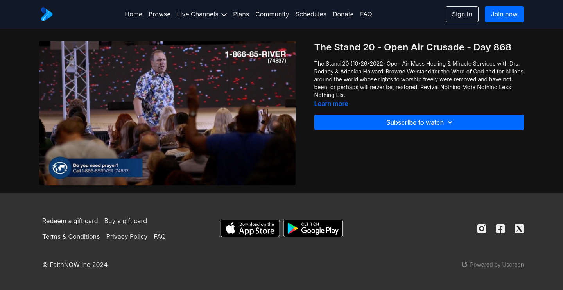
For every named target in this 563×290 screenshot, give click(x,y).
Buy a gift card (125, 221)
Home (133, 14)
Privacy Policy (126, 236)
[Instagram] (481, 228)
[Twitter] (519, 228)
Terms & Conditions (71, 236)
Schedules (311, 14)
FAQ (366, 14)
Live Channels (202, 14)
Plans (241, 14)
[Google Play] (313, 228)
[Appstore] (250, 228)
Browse (159, 14)
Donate (343, 14)
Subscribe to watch (420, 122)
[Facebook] (500, 228)
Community (272, 14)
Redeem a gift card (70, 221)
